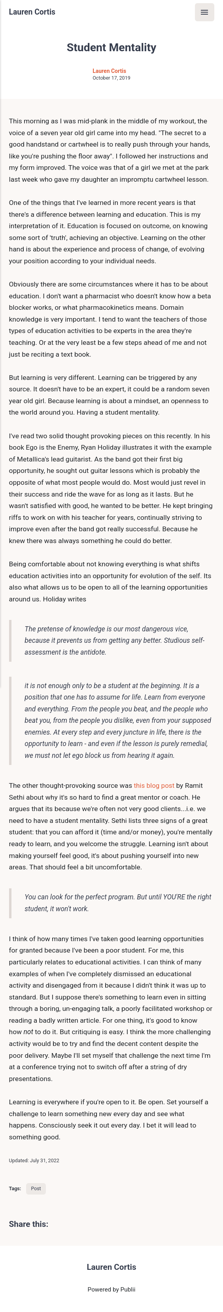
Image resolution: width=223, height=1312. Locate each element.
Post (36, 1189)
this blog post (155, 786)
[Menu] (204, 12)
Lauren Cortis (33, 12)
